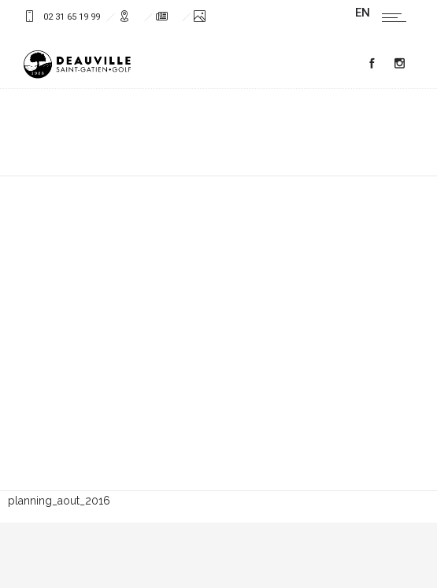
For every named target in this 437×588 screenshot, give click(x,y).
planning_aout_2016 (59, 500)
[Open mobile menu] (397, 17)
